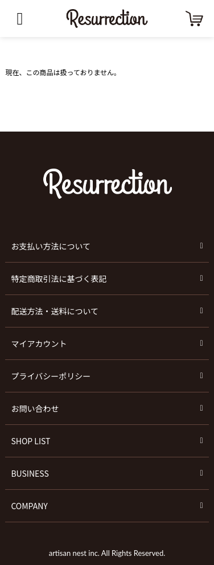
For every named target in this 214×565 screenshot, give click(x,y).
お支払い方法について (50, 246)
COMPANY (29, 505)
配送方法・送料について (54, 311)
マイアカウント (39, 343)
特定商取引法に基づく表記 (58, 278)
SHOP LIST (30, 441)
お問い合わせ (35, 408)
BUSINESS (29, 473)
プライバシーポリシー (50, 376)
